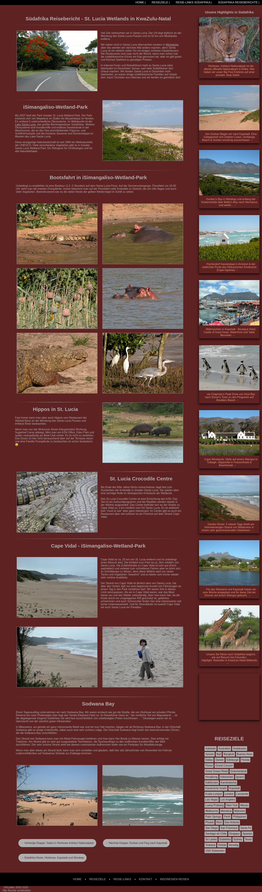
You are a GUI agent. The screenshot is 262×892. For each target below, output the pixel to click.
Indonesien (226, 776)
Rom (219, 822)
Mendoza (226, 811)
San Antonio (232, 822)
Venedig (233, 845)
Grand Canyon (224, 765)
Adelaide (210, 748)
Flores (209, 765)
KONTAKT (145, 879)
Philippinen (239, 816)
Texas (248, 839)
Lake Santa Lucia (25, 124)
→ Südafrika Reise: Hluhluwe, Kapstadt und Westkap (52, 857)
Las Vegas (211, 799)
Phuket (209, 822)
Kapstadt (234, 788)
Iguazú (240, 776)
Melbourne (211, 811)
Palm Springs (213, 816)
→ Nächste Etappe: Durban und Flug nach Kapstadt (136, 843)
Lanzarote (242, 793)
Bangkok (229, 754)
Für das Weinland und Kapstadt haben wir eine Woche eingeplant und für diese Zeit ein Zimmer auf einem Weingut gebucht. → (229, 592)
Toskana (210, 845)
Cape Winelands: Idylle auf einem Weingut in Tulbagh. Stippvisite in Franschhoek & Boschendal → (230, 462)
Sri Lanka (211, 839)
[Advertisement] (229, 696)
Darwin (219, 759)
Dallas (209, 759)
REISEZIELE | (160, 2)
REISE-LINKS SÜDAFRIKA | (193, 2)
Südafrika (225, 839)
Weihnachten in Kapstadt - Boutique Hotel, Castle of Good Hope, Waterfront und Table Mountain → (230, 332)
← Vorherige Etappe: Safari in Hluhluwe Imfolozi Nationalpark (57, 843)
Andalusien (239, 748)
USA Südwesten (215, 850)
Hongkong (211, 776)
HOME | (140, 2)
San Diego (211, 828)
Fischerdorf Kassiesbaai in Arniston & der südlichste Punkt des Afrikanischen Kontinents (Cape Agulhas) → (229, 267)
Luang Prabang (214, 805)
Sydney (237, 839)
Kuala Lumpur (213, 793)
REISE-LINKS (122, 879)
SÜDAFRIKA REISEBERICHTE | (238, 2)
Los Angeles (228, 799)
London (229, 793)
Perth (227, 816)
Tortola (222, 845)
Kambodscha (228, 782)
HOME (77, 879)
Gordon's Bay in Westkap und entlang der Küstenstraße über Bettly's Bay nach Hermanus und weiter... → (229, 202)
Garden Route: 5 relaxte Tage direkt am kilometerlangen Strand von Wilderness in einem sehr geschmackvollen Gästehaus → (228, 527)
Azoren (209, 754)
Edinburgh (232, 759)
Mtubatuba (172, 44)
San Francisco (229, 828)
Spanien (247, 833)
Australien (224, 748)
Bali (219, 754)
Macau (244, 805)
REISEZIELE (97, 879)
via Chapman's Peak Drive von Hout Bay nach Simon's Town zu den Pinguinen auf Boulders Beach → (230, 397)
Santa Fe (245, 828)
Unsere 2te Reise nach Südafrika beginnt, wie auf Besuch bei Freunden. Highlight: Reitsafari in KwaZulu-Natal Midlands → (229, 659)
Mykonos (239, 811)
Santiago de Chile (215, 833)
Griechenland (238, 771)
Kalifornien (211, 782)
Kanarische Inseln (216, 788)
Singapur (234, 833)
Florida (245, 759)
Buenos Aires (244, 754)
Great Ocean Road (216, 771)
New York (232, 805)
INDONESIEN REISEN (174, 879)
